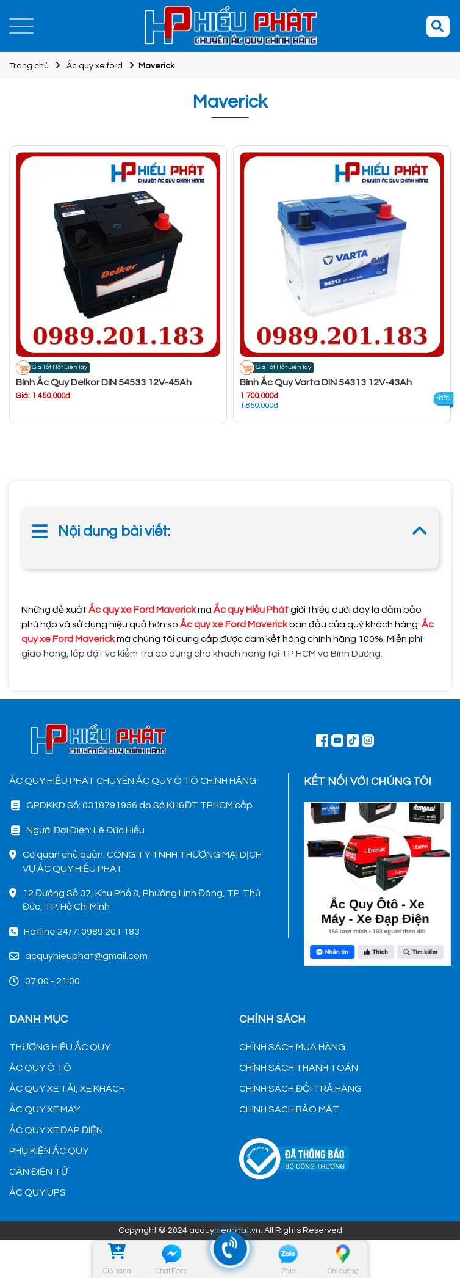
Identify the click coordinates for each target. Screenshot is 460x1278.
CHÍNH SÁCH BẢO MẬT (289, 1109)
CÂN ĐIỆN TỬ (38, 1172)
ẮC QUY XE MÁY (44, 1109)
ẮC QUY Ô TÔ (40, 1068)
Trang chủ (29, 66)
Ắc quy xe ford (94, 66)
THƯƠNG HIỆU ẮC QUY (59, 1047)
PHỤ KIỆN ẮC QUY (48, 1151)
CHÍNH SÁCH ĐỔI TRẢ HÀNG (300, 1089)
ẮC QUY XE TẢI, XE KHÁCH (67, 1089)
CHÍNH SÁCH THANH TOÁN (298, 1068)
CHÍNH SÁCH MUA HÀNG (292, 1047)
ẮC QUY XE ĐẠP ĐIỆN (56, 1130)
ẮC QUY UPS (37, 1192)
